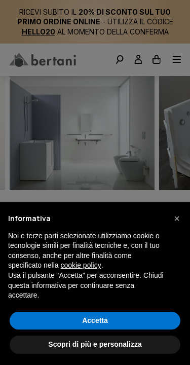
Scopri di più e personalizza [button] (94, 344)
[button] (177, 218)
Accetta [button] (95, 320)
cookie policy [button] (81, 265)
